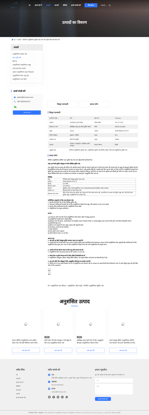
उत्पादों (48, 5)
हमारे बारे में (38, 5)
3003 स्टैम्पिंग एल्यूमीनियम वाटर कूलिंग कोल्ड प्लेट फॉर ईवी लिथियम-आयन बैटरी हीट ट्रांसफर (24, 341)
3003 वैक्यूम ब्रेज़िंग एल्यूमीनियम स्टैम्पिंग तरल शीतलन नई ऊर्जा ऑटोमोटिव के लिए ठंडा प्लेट (122, 341)
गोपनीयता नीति (32, 413)
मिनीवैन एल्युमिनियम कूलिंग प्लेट (94, 286)
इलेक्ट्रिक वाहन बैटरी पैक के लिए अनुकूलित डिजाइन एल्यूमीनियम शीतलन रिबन (90, 341)
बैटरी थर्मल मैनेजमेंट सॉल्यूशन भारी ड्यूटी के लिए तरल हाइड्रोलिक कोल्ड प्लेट (57, 341)
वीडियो (65, 5)
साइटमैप (41, 413)
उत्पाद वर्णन (94, 104)
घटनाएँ (56, 5)
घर (29, 5)
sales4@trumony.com (25, 97)
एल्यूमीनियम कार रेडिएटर (58, 286)
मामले (18, 394)
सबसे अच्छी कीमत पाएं (105, 93)
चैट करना (91, 5)
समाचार (18, 390)
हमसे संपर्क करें (76, 5)
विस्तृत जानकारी (62, 104)
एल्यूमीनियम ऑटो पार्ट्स (75, 286)
